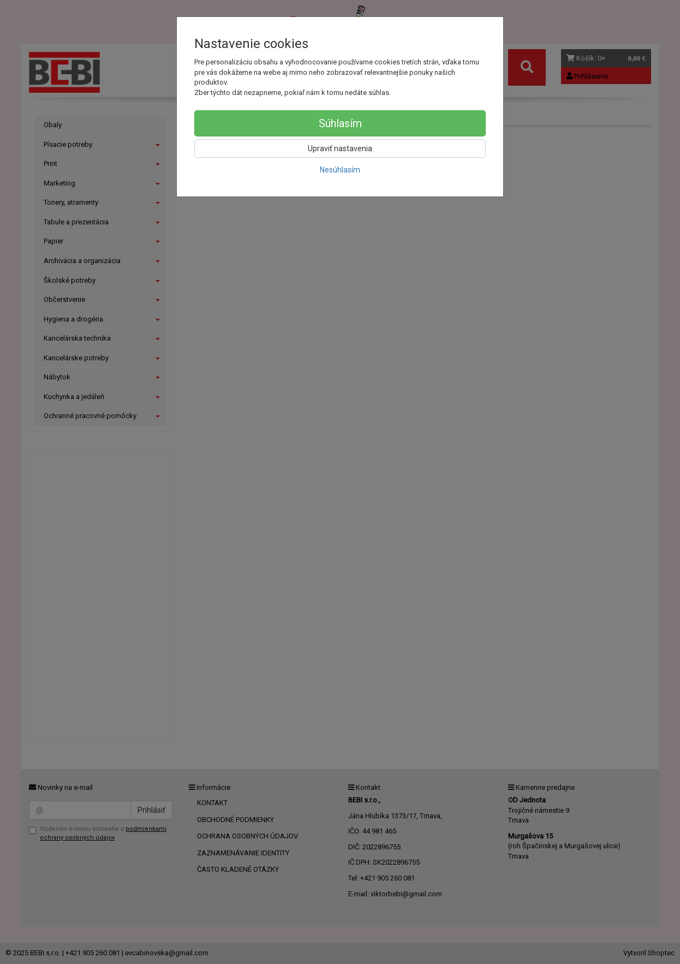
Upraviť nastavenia (340, 148)
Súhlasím (340, 123)
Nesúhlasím (340, 169)
